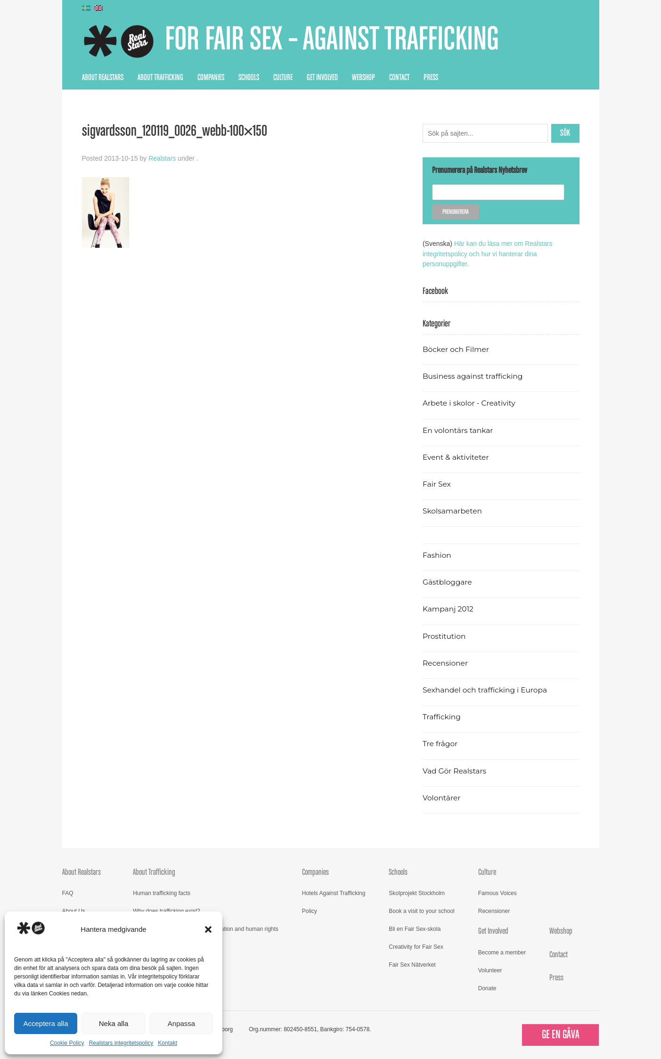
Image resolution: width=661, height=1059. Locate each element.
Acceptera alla (45, 1023)
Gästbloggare (448, 581)
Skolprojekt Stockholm (417, 892)
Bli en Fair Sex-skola (415, 928)
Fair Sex (437, 483)
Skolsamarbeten (453, 509)
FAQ (67, 892)
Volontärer (442, 796)
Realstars (162, 158)
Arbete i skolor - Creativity (470, 402)
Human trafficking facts (161, 892)
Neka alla (114, 1023)
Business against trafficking (474, 375)
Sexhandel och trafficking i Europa (486, 688)
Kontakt (167, 1043)
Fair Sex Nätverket (412, 964)
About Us (73, 910)
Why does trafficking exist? (166, 910)
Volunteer (490, 969)
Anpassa (181, 1023)
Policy (309, 910)
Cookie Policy (67, 1043)
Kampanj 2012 (448, 608)
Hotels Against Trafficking (334, 892)
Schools (248, 77)
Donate (487, 987)
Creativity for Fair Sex (416, 946)
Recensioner (446, 662)
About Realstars (102, 77)
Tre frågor (440, 743)
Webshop (363, 77)
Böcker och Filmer (456, 348)
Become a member (502, 951)
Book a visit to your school (421, 910)
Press (431, 77)
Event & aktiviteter (456, 456)
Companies (210, 77)
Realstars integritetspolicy (121, 1043)
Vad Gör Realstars (455, 770)
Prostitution (444, 635)
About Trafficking (160, 77)
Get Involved (322, 77)
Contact (399, 77)
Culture (283, 77)
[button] (208, 929)
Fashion (437, 554)
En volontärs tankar (459, 429)
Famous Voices (497, 892)
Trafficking (442, 715)
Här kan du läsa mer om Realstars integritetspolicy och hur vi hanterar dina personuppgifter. (488, 253)
